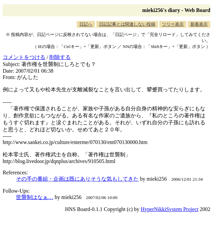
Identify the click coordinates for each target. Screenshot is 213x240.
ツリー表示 (173, 24)
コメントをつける (24, 57)
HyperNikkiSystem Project (169, 209)
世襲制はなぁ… (34, 197)
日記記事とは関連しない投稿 (127, 24)
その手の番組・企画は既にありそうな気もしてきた (77, 179)
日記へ (85, 24)
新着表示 (199, 24)
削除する (60, 57)
